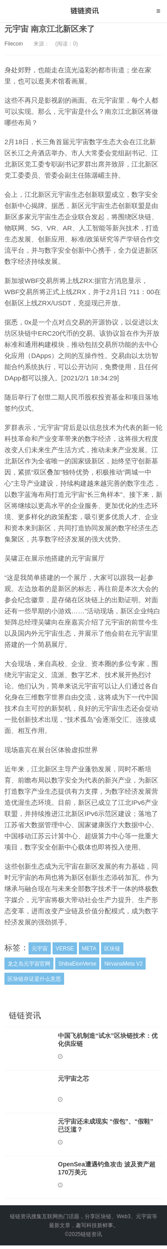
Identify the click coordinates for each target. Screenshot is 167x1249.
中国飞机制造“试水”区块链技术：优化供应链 (108, 1039)
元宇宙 (40, 948)
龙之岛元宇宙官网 (29, 964)
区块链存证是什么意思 (34, 979)
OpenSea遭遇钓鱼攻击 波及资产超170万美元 (106, 1168)
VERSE (65, 948)
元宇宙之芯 (73, 1078)
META (89, 948)
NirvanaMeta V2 (123, 964)
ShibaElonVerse (77, 964)
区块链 (112, 948)
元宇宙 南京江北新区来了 (49, 29)
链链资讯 (83, 11)
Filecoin (13, 44)
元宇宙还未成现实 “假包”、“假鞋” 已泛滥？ (105, 1125)
